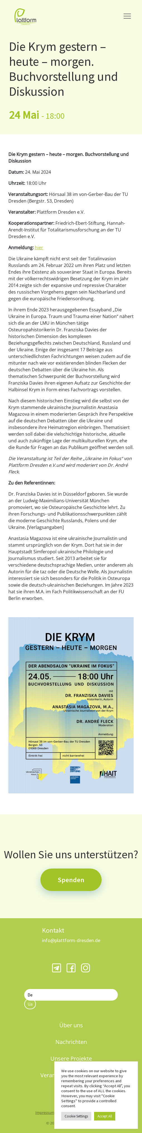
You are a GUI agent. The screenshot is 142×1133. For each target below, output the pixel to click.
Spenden (71, 879)
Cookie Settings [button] (76, 1116)
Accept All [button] (104, 1116)
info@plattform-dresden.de (71, 940)
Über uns (71, 1025)
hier (39, 247)
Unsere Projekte (71, 1058)
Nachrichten (71, 1042)
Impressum (44, 1112)
